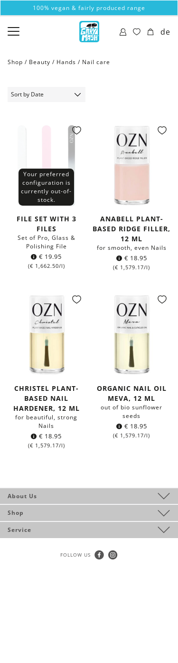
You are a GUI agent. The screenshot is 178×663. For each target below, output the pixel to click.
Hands (66, 62)
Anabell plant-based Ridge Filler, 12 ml (131, 228)
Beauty (39, 62)
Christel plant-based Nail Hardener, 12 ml (46, 398)
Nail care (96, 62)
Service (19, 530)
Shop (16, 513)
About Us (22, 496)
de (165, 32)
